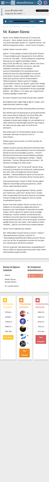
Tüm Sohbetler (41, 339)
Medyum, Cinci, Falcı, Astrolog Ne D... (25, 314)
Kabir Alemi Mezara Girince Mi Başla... (42, 317)
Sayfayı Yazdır (17, 10)
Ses (36, 275)
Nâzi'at (7, 275)
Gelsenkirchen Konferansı (25, 344)
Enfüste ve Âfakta (9, 312)
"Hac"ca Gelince (42, 326)
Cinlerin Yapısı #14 (25, 329)
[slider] (21, 21)
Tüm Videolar (24, 353)
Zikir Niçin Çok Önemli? (9, 331)
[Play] (6, 21)
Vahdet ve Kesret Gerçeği (9, 317)
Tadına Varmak (9, 322)
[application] (24, 21)
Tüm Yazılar (8, 337)
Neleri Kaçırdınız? (9, 326)
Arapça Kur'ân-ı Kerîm (13, 13)
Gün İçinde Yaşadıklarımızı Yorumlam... (42, 331)
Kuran (7, 10)
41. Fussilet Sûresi (12, 286)
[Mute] (37, 21)
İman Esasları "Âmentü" (42, 322)
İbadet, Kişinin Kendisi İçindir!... (11, 280)
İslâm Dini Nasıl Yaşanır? (42, 312)
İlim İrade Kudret (25, 336)
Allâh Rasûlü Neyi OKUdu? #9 (25, 321)
